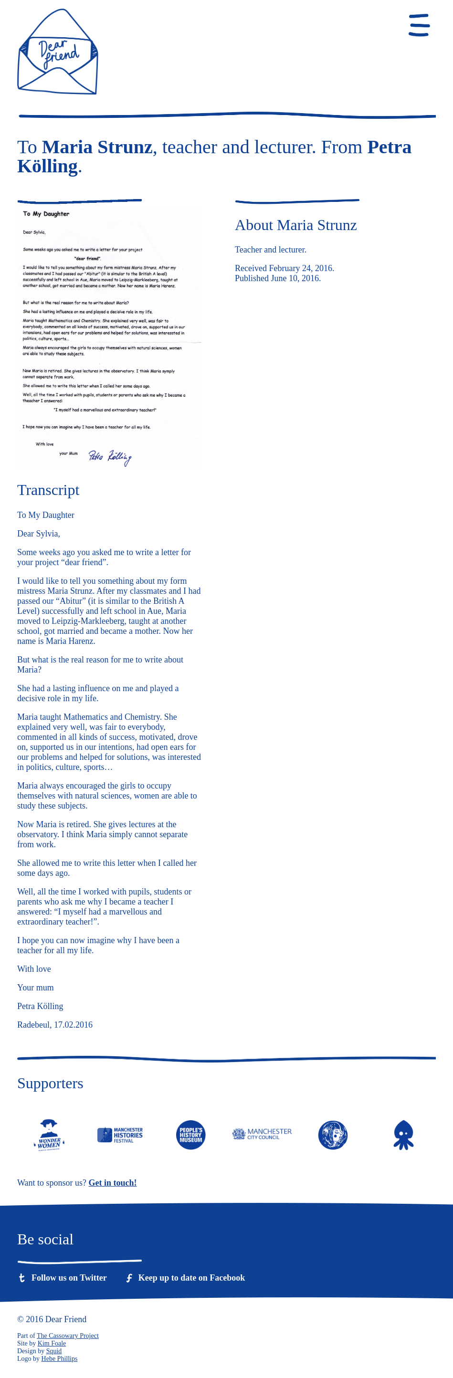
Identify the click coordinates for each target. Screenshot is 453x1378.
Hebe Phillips (60, 1358)
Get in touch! (113, 1183)
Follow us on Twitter (69, 1278)
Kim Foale (52, 1343)
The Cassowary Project (68, 1335)
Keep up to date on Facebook (191, 1278)
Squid (54, 1351)
